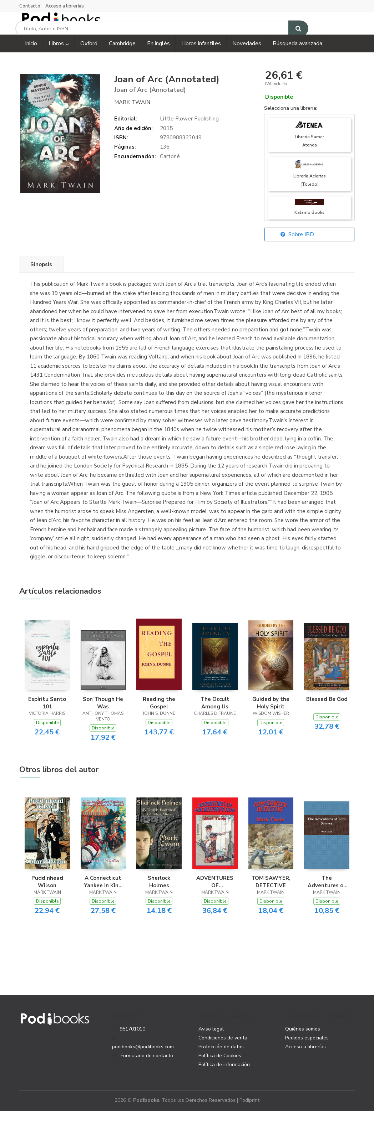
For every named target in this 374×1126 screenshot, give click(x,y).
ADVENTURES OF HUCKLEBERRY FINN (215, 896)
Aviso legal (211, 1043)
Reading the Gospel (159, 718)
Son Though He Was (103, 718)
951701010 (132, 1043)
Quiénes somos (302, 1043)
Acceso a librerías (64, 6)
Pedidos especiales (307, 1052)
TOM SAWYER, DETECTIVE (270, 896)
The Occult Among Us (215, 718)
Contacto (29, 6)
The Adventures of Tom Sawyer (327, 896)
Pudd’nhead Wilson (47, 896)
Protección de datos (221, 1061)
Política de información (224, 1079)
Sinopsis (41, 279)
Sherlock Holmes (159, 896)
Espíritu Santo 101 (47, 718)
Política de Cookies (219, 1070)
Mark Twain (132, 117)
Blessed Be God (327, 714)
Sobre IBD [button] (297, 249)
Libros (59, 59)
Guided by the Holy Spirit (270, 718)
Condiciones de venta (222, 1052)
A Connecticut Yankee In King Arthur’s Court (103, 896)
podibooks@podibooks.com (143, 1057)
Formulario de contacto (142, 1070)
